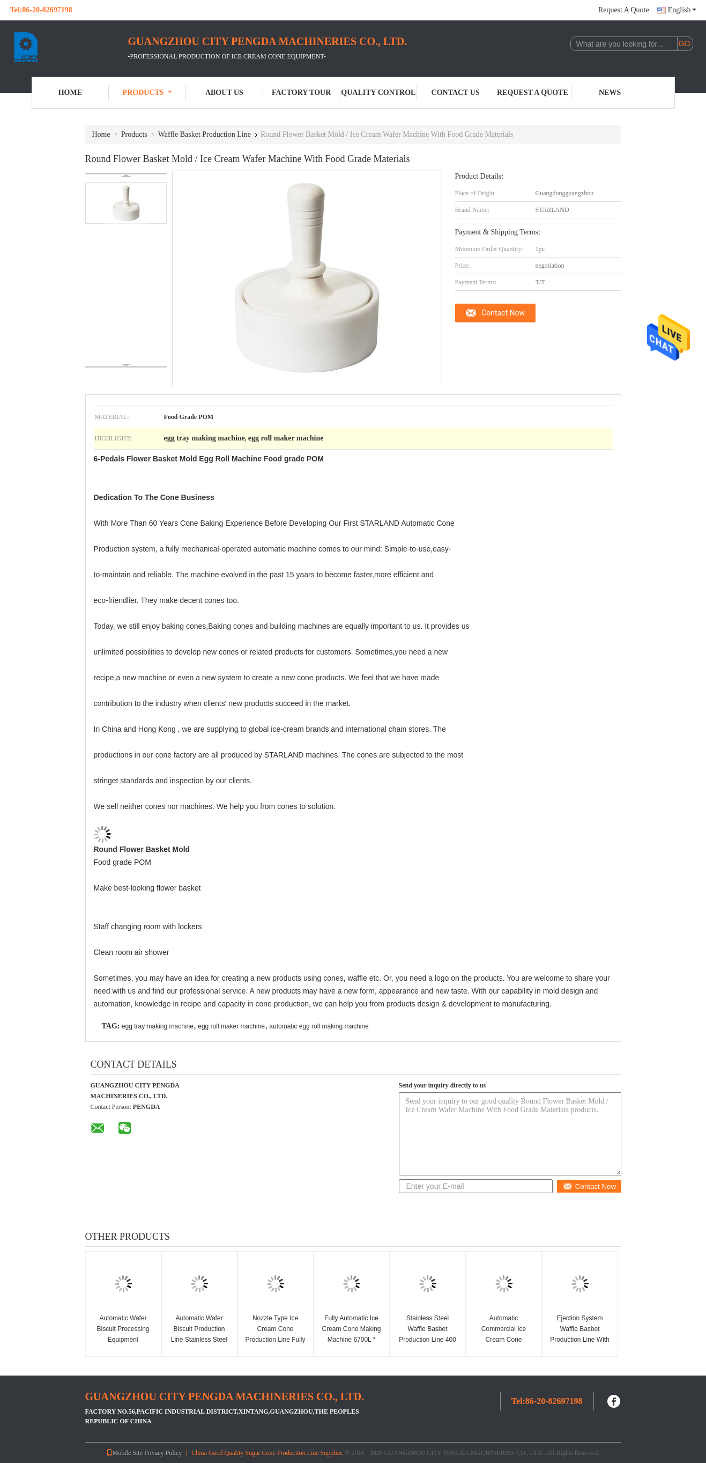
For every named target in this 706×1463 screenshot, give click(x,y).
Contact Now (503, 312)
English (682, 10)
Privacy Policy (163, 1453)
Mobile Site (124, 1453)
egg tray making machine (158, 1026)
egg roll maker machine (231, 1026)
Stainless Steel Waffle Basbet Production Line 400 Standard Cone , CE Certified (427, 1339)
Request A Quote (623, 10)
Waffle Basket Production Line (204, 134)
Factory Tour (301, 93)
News (610, 93)
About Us (224, 93)
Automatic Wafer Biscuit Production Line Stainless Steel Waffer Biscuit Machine (199, 1339)
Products (147, 93)
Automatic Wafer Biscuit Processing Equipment (122, 1328)
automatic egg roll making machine (318, 1026)
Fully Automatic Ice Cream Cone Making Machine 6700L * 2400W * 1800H (351, 1334)
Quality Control (378, 93)
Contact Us (456, 93)
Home (70, 93)
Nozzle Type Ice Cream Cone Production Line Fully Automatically (275, 1334)
